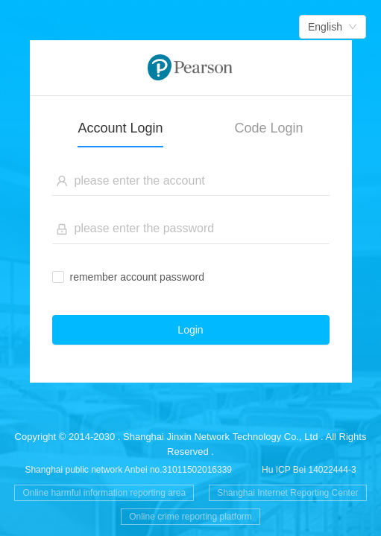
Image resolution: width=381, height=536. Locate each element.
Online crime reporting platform (190, 516)
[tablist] (191, 121)
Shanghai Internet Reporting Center (287, 493)
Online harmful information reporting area (104, 493)
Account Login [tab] (120, 128)
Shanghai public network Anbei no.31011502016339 (128, 470)
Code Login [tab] (269, 128)
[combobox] (332, 27)
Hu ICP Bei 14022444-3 (309, 470)
